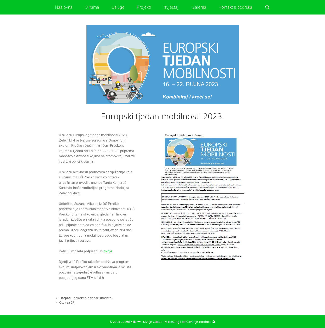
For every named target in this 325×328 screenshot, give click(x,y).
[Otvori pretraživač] (267, 7)
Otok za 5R (66, 302)
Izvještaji (171, 7)
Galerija (199, 7)
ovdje (107, 251)
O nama (92, 7)
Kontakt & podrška (235, 7)
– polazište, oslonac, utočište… (86, 298)
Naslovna (64, 7)
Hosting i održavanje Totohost (191, 322)
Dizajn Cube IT (153, 322)
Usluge (118, 7)
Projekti (144, 7)
